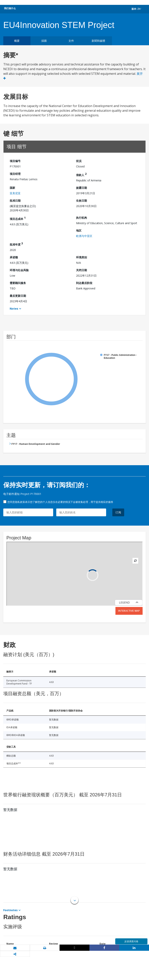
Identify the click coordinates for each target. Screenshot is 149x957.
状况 (78, 161)
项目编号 (15, 161)
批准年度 (16, 243)
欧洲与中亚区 (84, 236)
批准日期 (15, 200)
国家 (12, 188)
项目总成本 (18, 218)
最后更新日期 (18, 296)
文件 (71, 41)
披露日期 (81, 188)
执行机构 (81, 217)
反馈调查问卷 (131, 941)
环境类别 (81, 257)
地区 (78, 230)
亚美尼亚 (15, 193)
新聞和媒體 (98, 41)
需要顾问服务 (18, 283)
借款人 (81, 174)
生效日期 (81, 200)
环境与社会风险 (19, 270)
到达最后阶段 (84, 283)
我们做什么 (10, 8)
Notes (14, 308)
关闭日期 (81, 270)
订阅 (118, 512)
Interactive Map (129, 610)
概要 (17, 41)
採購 (44, 41)
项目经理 (15, 174)
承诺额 (14, 257)
